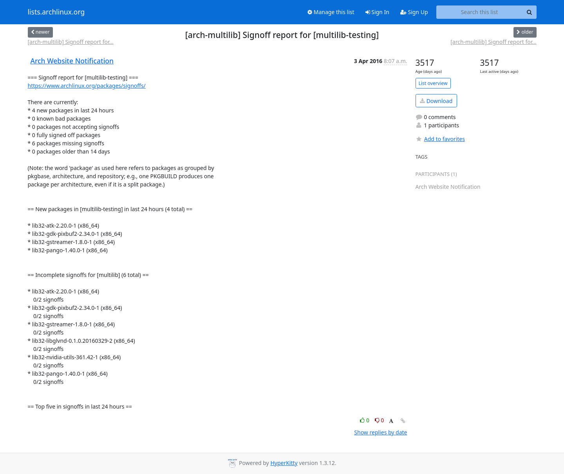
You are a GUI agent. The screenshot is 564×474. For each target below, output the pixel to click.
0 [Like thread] (365, 420)
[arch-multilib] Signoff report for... (71, 41)
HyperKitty (283, 463)
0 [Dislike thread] (379, 420)
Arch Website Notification (72, 60)
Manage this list (330, 12)
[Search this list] (479, 12)
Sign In (377, 12)
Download (436, 101)
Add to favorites (440, 139)
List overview (433, 83)
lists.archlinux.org (56, 12)
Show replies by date (380, 432)
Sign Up (414, 12)
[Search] (529, 12)
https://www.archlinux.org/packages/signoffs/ (87, 85)
